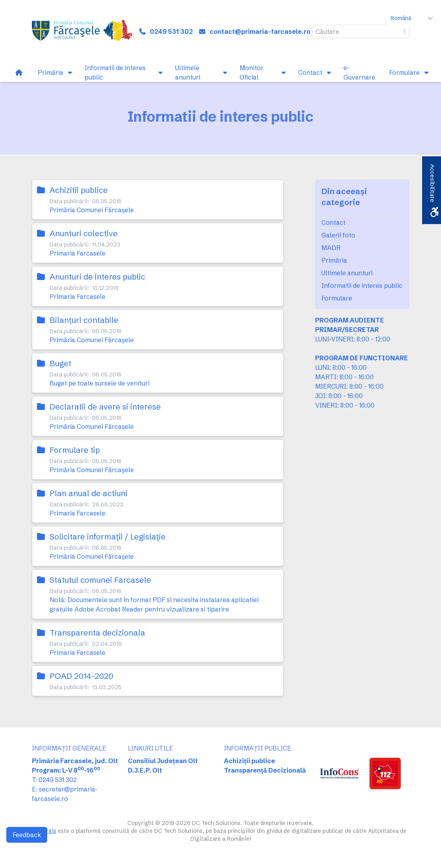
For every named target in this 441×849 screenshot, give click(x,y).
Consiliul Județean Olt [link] (163, 761)
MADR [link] (331, 248)
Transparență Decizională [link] (265, 770)
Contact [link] (333, 222)
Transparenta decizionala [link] (97, 633)
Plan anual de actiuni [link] (88, 493)
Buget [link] (60, 363)
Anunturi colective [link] (84, 233)
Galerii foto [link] (338, 235)
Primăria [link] (334, 260)
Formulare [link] (336, 298)
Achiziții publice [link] (249, 761)
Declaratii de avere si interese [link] (105, 407)
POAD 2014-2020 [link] (81, 676)
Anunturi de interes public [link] (97, 277)
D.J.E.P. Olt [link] (145, 770)
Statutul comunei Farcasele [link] (100, 580)
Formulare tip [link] (75, 450)
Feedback (27, 835)
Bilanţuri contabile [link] (84, 320)
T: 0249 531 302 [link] (54, 780)
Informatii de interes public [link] (361, 285)
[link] (83, 31)
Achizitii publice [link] (79, 190)
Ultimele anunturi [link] (347, 273)
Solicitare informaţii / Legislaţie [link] (108, 536)
